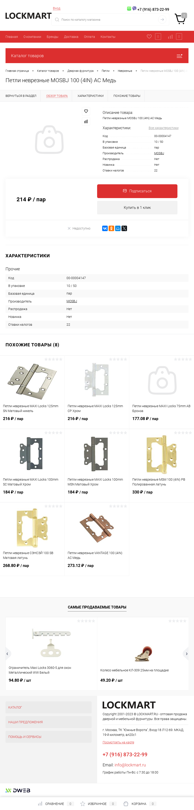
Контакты (108, 37)
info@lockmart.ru (130, 765)
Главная (12, 37)
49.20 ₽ (111, 680)
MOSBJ (159, 153)
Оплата (89, 37)
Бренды (52, 37)
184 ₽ (32, 495)
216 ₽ (32, 421)
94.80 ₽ (20, 680)
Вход (56, 8)
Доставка (71, 37)
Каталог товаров (97, 55)
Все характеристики (164, 128)
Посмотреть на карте (118, 742)
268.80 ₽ (32, 568)
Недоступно (78, 228)
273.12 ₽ (97, 568)
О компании (32, 37)
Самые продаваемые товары (97, 607)
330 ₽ (161, 495)
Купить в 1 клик (137, 207)
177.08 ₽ (161, 421)
